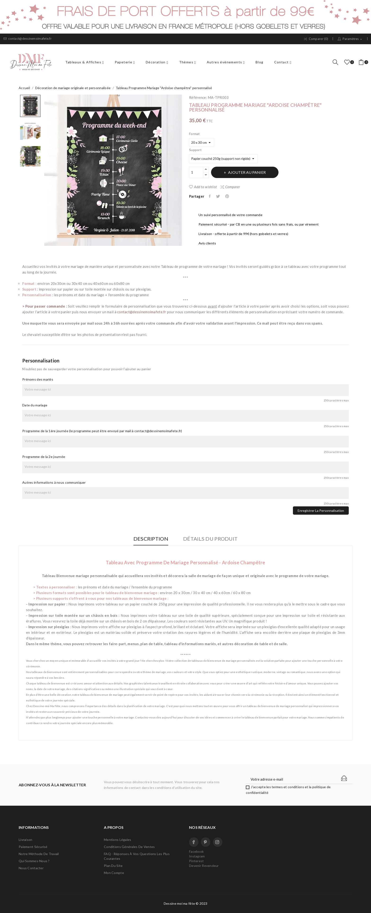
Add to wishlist (203, 187)
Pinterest (227, 196)
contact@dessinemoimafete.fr (28, 38)
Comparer (230, 187)
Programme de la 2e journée (43, 457)
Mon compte (114, 873)
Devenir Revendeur (204, 866)
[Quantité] (196, 172)
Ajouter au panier (247, 172)
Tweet (218, 196)
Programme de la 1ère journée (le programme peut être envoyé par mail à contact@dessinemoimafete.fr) (102, 431)
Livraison (25, 840)
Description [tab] (150, 539)
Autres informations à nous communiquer (54, 482)
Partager (210, 196)
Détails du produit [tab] (210, 539)
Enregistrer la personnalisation (321, 511)
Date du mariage (34, 405)
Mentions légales (117, 840)
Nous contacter (31, 868)
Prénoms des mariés (37, 379)
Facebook (194, 842)
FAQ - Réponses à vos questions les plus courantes (137, 856)
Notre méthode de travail (39, 854)
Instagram (217, 842)
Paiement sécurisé (33, 847)
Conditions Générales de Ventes (129, 847)
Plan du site (113, 866)
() (347, 62)
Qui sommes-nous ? (34, 861)
